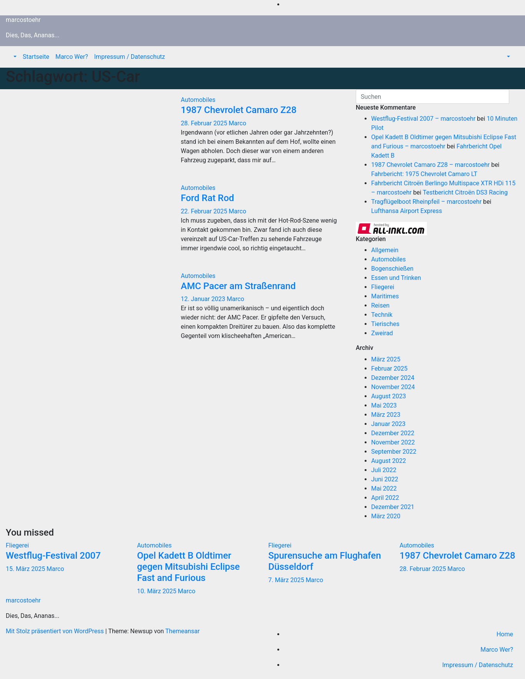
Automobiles (198, 99)
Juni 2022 (384, 479)
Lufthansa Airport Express (406, 211)
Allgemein (384, 250)
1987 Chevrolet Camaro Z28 (239, 110)
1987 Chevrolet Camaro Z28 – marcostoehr (430, 164)
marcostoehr (23, 19)
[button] (14, 56)
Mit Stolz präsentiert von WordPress (55, 631)
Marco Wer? (71, 56)
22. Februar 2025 (205, 211)
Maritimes (385, 296)
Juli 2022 (383, 470)
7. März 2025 (287, 580)
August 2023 (388, 396)
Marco (237, 123)
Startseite (36, 56)
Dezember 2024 (392, 377)
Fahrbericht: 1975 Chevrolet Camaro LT (424, 174)
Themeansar (182, 631)
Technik (381, 314)
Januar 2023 (388, 424)
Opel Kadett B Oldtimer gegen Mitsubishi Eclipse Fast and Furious (188, 566)
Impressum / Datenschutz (129, 56)
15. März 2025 (26, 568)
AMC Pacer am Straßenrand (238, 286)
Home (505, 634)
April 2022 (385, 497)
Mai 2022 (384, 488)
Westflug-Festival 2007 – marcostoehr (423, 118)
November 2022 (393, 442)
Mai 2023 (384, 405)
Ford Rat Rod (207, 198)
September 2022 (394, 451)
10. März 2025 (157, 591)
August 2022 (388, 460)
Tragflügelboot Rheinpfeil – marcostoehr (426, 201)
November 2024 (393, 387)
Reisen (380, 305)
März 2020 (385, 516)
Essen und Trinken (396, 277)
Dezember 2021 (392, 507)
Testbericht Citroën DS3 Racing (465, 192)
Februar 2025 (389, 368)
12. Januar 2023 (204, 299)
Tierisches (385, 324)
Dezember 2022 (392, 433)
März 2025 (385, 359)
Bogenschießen (392, 268)
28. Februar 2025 (205, 123)
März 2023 (385, 414)
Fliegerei (382, 287)
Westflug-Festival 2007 (53, 555)
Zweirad (382, 333)
